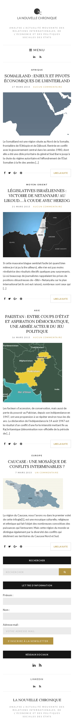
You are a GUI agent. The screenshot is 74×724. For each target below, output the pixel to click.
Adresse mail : (11, 624)
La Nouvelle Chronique (37, 700)
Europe (37, 455)
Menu (37, 50)
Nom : (6, 609)
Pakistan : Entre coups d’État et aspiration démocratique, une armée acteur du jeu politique (37, 324)
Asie (37, 310)
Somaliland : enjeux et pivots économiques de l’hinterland (37, 78)
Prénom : (8, 595)
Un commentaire (47, 472)
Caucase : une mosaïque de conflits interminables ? (37, 464)
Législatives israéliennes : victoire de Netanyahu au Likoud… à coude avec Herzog (37, 195)
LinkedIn (37, 679)
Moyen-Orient (37, 184)
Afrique (37, 70)
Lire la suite (61, 173)
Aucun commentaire (47, 87)
